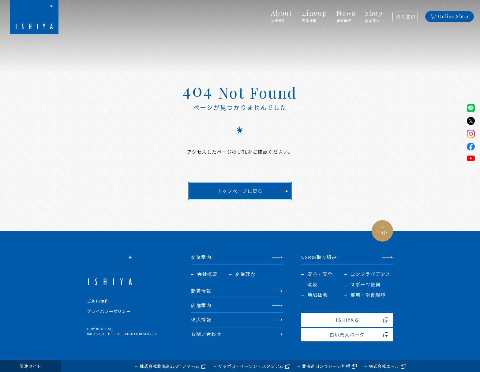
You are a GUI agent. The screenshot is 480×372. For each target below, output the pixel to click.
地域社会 (317, 294)
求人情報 (201, 319)
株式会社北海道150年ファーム (170, 366)
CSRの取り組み (319, 257)
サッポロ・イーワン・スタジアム (251, 366)
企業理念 (245, 274)
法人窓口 (405, 16)
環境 (312, 284)
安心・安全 (320, 274)
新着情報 (201, 290)
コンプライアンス (371, 274)
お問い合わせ (206, 334)
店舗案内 (201, 305)
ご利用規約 (98, 301)
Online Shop (453, 16)
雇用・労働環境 (368, 294)
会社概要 (207, 274)
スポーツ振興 (366, 284)
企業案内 (201, 257)
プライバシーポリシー (109, 311)
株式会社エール (384, 366)
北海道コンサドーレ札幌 (326, 366)
